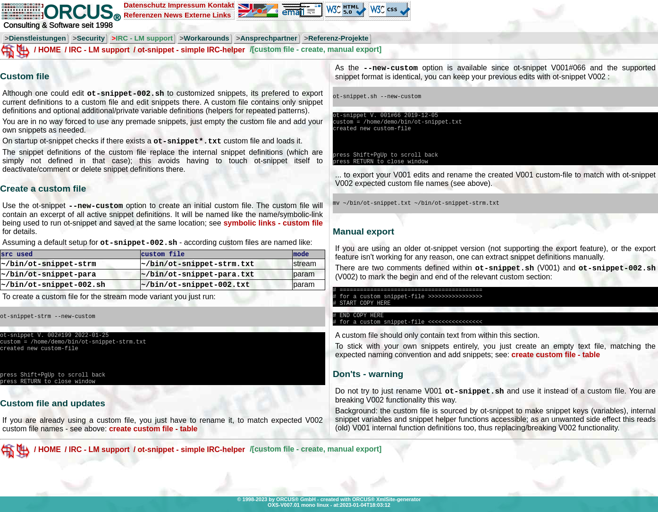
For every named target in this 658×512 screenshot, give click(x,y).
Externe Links (208, 15)
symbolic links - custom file (273, 227)
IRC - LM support (144, 38)
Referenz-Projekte (338, 38)
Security (91, 38)
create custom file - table (153, 456)
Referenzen (143, 15)
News (173, 15)
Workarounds (206, 38)
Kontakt (221, 5)
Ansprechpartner (268, 38)
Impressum (187, 5)
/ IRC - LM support (97, 50)
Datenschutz (145, 5)
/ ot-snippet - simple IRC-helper (189, 50)
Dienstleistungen (37, 38)
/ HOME (47, 50)
